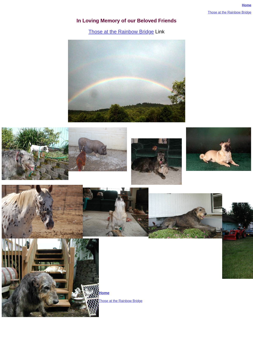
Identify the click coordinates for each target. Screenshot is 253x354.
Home (246, 5)
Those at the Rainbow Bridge (229, 12)
